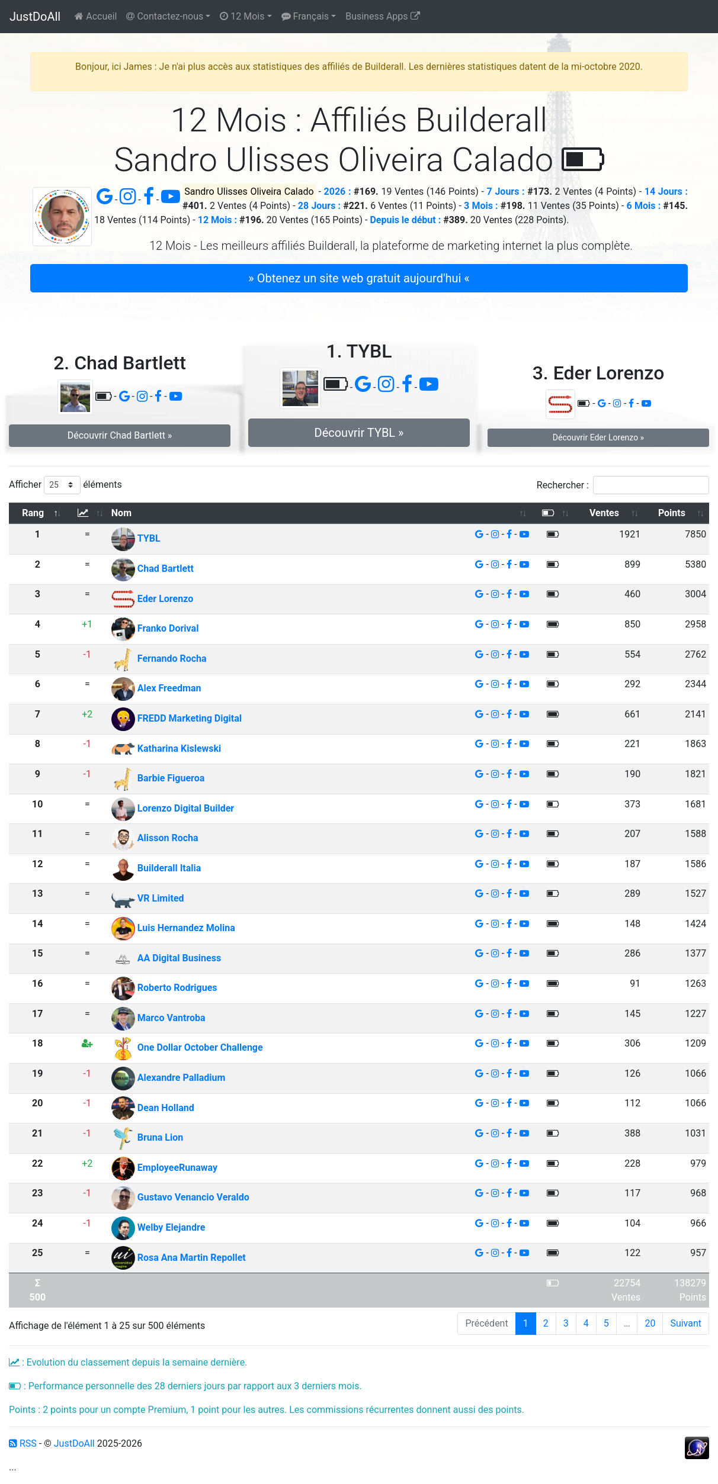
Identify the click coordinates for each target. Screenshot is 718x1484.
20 (650, 1323)
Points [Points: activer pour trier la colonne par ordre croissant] (671, 513)
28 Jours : (319, 205)
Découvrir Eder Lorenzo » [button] (598, 437)
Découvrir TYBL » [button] (359, 433)
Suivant (685, 1323)
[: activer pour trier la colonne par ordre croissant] (87, 513)
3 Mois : (481, 205)
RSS (23, 1443)
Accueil (96, 16)
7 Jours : (506, 191)
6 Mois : (644, 205)
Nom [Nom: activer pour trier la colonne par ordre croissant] (121, 513)
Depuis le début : (405, 220)
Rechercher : (623, 485)
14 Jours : (666, 191)
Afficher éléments (65, 485)
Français (305, 16)
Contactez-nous (164, 16)
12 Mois (242, 16)
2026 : (337, 191)
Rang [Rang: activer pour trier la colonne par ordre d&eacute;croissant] (33, 513)
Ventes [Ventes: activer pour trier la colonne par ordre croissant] (604, 513)
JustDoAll (34, 16)
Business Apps (382, 16)
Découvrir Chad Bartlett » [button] (120, 435)
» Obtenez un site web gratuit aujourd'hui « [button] (358, 278)
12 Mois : (217, 220)
